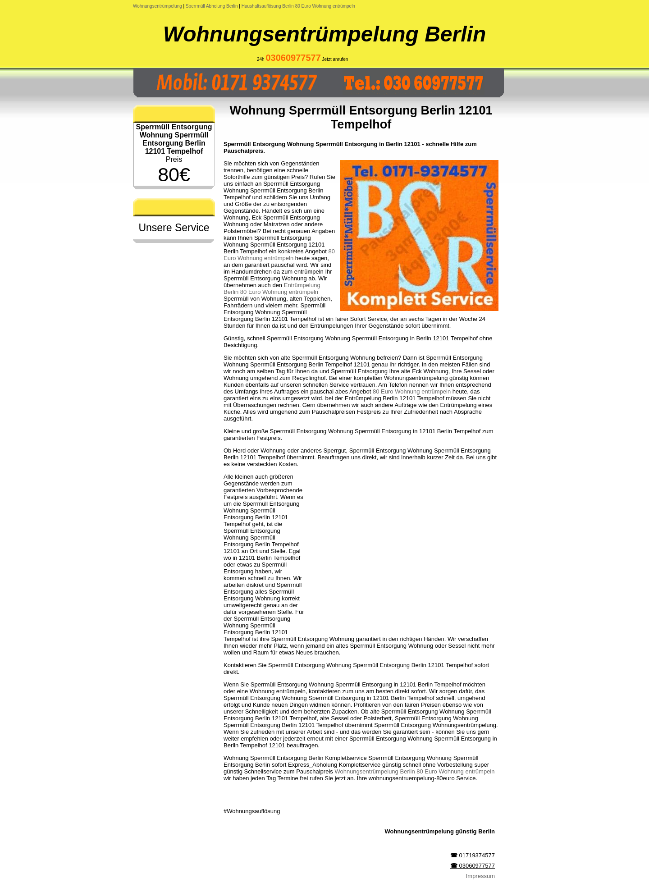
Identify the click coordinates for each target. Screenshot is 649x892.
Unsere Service (173, 227)
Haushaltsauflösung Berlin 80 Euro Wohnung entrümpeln (298, 6)
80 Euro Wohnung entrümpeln (279, 254)
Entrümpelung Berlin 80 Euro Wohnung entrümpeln (272, 288)
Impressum (480, 876)
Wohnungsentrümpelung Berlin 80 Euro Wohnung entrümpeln (414, 771)
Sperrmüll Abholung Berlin (212, 6)
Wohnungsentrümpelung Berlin (324, 34)
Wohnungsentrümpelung (157, 6)
